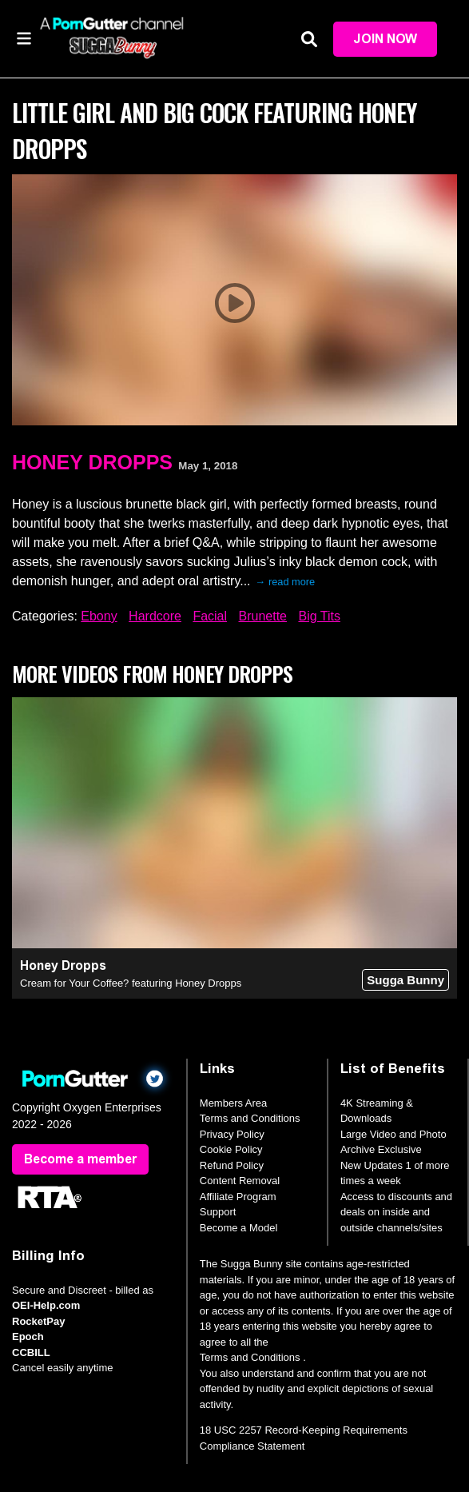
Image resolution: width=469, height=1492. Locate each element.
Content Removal (240, 1181)
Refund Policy (232, 1165)
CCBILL (31, 1352)
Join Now (385, 38)
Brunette (263, 616)
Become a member (80, 1159)
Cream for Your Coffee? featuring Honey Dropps (130, 983)
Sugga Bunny (405, 980)
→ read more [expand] (286, 582)
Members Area (234, 1103)
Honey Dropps (92, 462)
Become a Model (239, 1228)
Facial (210, 616)
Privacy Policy (232, 1134)
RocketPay (38, 1321)
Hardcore (155, 616)
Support (218, 1212)
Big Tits (319, 616)
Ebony (99, 616)
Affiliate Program (238, 1197)
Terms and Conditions (250, 1118)
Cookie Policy (231, 1149)
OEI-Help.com (46, 1305)
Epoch (28, 1336)
